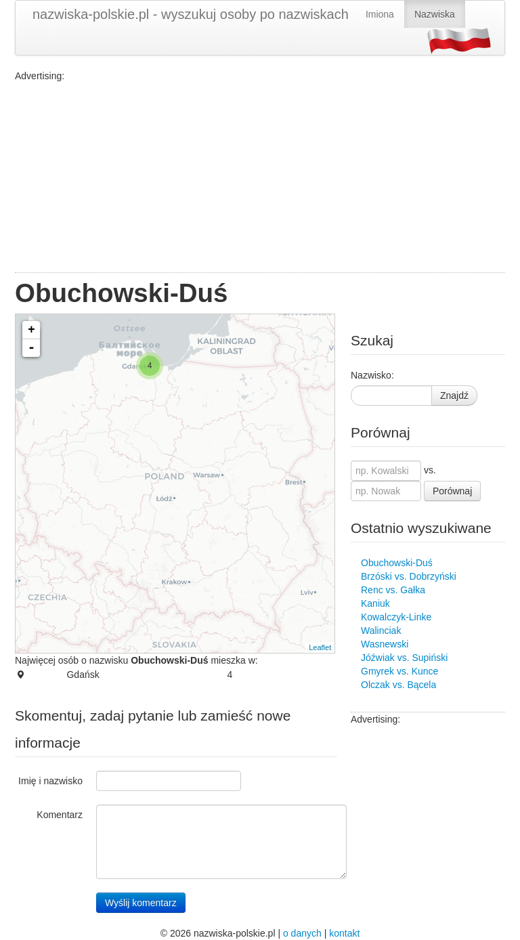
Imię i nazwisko (50, 780)
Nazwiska (434, 14)
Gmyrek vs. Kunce (399, 671)
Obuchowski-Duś (397, 562)
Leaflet (320, 647)
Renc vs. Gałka (393, 589)
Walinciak (381, 630)
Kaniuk (375, 603)
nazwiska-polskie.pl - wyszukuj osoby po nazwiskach (190, 14)
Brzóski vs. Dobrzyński (408, 576)
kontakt (344, 933)
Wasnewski (384, 644)
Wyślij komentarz (141, 902)
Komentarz (60, 814)
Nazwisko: (372, 375)
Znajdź (454, 395)
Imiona (380, 14)
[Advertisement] (260, 177)
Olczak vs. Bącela (398, 684)
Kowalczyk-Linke (396, 617)
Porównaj (452, 491)
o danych (302, 933)
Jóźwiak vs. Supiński (404, 657)
